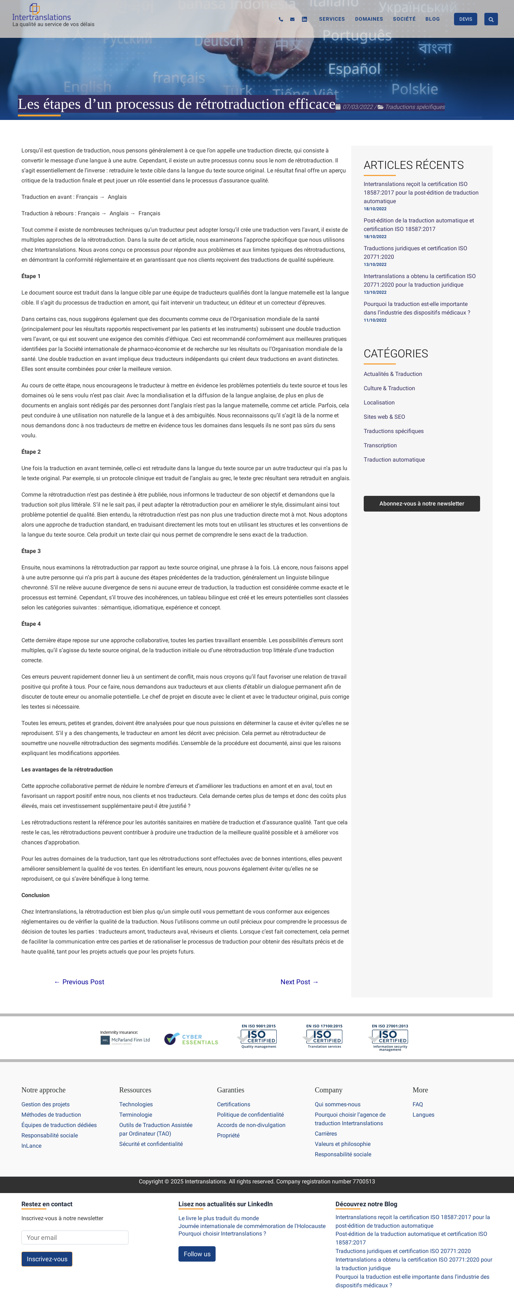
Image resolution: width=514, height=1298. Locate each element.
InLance (31, 1145)
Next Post (300, 981)
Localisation (379, 402)
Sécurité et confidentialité (151, 1143)
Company (329, 1090)
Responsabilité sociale (49, 1135)
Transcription (380, 445)
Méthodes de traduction (51, 1114)
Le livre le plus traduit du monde (218, 1217)
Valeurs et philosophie (343, 1143)
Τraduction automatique (394, 459)
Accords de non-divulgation (251, 1124)
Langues (423, 1114)
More (420, 1090)
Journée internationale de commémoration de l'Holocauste (252, 1224)
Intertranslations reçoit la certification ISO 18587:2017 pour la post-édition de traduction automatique (421, 193)
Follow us (197, 1252)
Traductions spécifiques (415, 107)
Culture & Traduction (389, 388)
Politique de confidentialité (250, 1114)
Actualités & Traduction (393, 374)
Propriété (228, 1135)
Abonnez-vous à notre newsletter (421, 503)
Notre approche (43, 1090)
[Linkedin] (320, 19)
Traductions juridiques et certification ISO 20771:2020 (403, 1249)
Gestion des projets (45, 1104)
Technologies (136, 1104)
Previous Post (79, 981)
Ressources (135, 1090)
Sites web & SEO (384, 416)
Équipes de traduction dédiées (59, 1124)
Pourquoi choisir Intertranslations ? (222, 1232)
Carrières (326, 1133)
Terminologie (135, 1114)
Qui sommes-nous (338, 1104)
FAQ (418, 1104)
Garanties (231, 1090)
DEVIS (465, 18)
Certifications (233, 1104)
